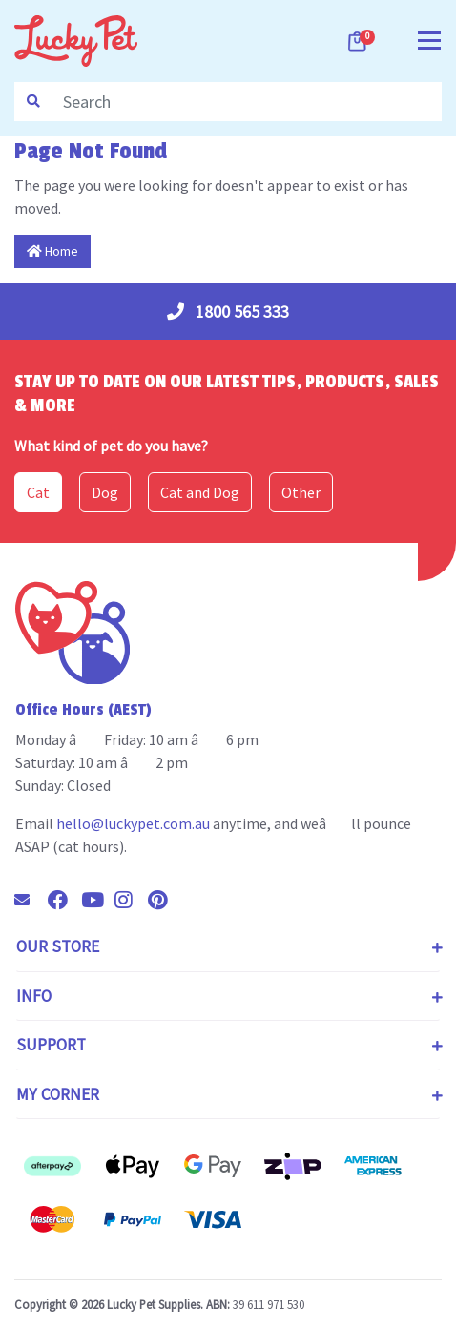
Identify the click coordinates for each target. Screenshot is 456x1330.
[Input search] (247, 101)
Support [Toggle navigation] (51, 1044)
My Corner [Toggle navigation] (57, 1094)
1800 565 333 (228, 311)
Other (301, 492)
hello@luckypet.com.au (133, 823)
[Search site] (33, 101)
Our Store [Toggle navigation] (57, 946)
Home (52, 251)
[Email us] (29, 899)
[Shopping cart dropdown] (359, 41)
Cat (38, 492)
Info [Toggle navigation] (34, 996)
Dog (105, 492)
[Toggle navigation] (429, 39)
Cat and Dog (199, 492)
